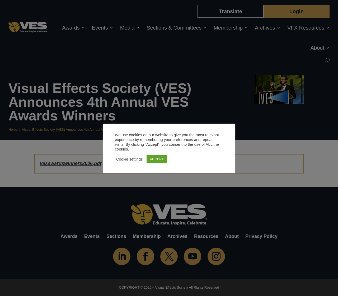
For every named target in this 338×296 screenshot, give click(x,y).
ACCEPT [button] (157, 159)
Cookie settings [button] (129, 159)
